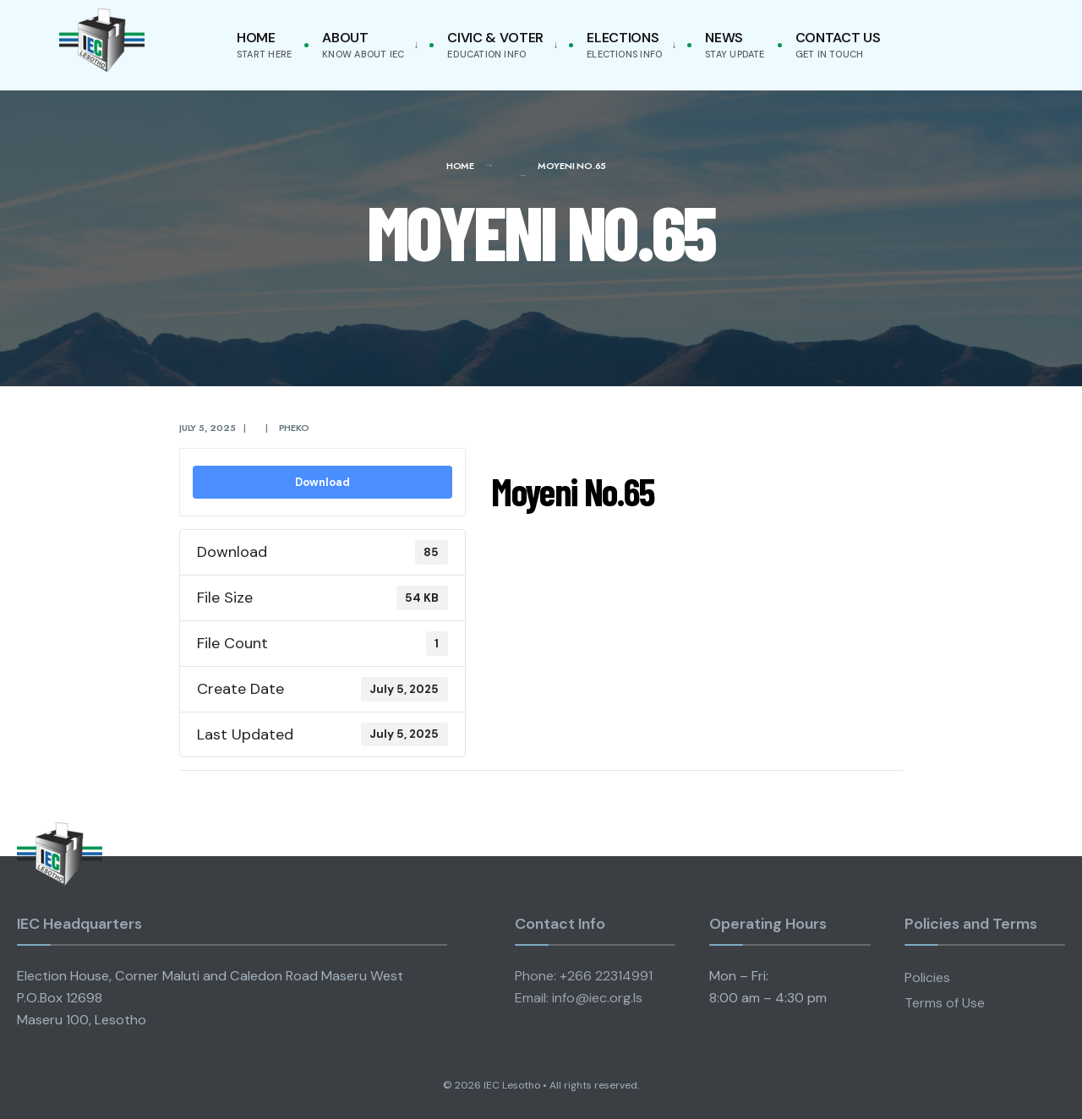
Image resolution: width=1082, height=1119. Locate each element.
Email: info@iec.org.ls (578, 998)
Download (322, 482)
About (363, 44)
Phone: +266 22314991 (584, 976)
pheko (294, 427)
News (734, 44)
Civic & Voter (495, 44)
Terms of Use (944, 1003)
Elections (624, 44)
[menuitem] (366, 45)
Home (264, 44)
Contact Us (838, 44)
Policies (927, 977)
